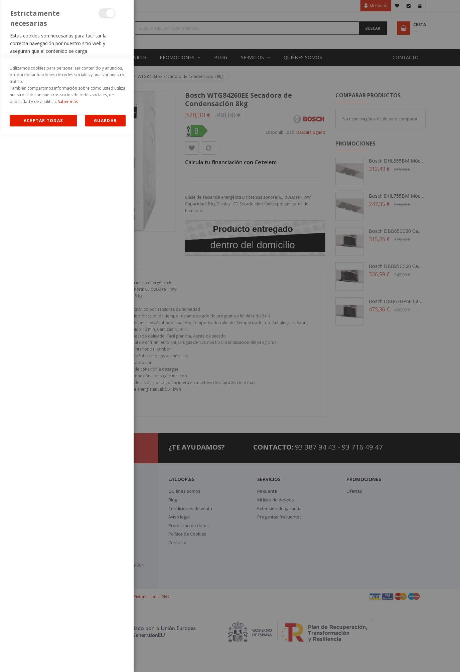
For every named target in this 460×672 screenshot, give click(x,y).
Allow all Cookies (43, 658)
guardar (105, 658)
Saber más (68, 639)
